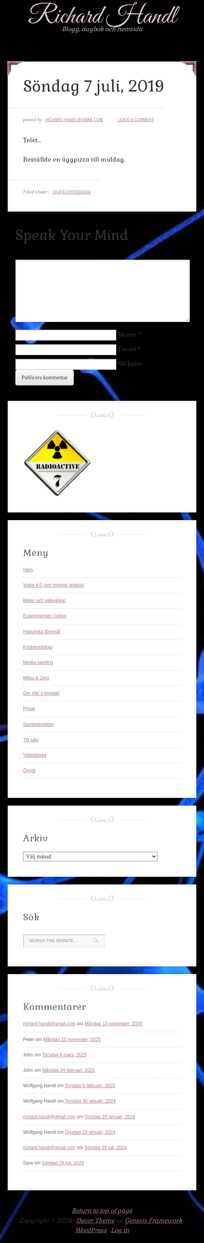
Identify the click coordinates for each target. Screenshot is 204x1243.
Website (130, 364)
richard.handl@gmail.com (74, 120)
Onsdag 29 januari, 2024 (110, 1117)
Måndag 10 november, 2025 (113, 1023)
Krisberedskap (38, 647)
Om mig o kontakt (41, 693)
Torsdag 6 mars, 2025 (64, 1055)
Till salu (30, 739)
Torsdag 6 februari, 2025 (90, 1085)
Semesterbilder (38, 724)
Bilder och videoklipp (44, 600)
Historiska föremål (41, 631)
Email (127, 349)
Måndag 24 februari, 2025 (68, 1070)
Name (127, 334)
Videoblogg (34, 755)
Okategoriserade (71, 192)
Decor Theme (95, 1220)
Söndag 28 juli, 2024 (106, 1147)
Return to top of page (102, 1210)
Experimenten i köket (44, 616)
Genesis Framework (153, 1220)
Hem (28, 569)
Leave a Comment (136, 120)
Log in (120, 1230)
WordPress (91, 1230)
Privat (29, 708)
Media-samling (38, 662)
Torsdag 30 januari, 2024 (90, 1101)
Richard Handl (102, 16)
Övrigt (29, 770)
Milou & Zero (36, 678)
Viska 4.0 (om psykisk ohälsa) (53, 585)
